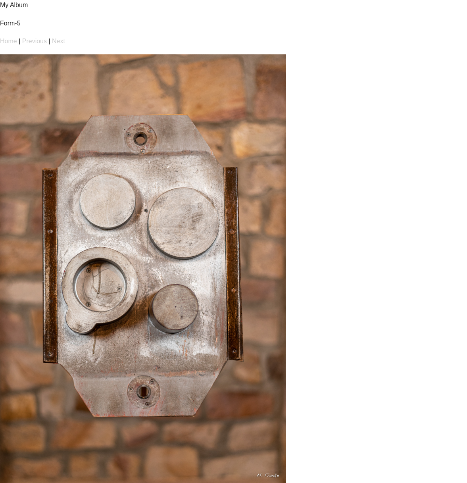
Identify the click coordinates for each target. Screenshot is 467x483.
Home (8, 41)
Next (58, 41)
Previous (34, 41)
